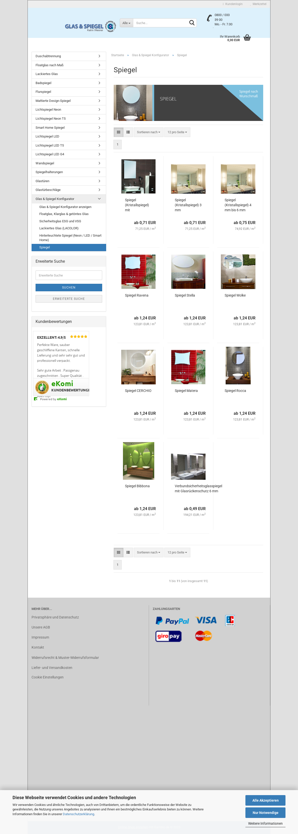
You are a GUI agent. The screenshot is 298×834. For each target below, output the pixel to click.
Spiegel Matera (186, 391)
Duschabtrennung (48, 56)
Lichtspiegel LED (47, 136)
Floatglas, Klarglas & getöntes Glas (64, 214)
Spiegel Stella (185, 295)
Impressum (40, 637)
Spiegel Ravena (136, 295)
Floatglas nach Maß (50, 65)
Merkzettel (258, 4)
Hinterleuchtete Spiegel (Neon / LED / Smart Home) (70, 238)
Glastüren (42, 181)
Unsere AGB (41, 627)
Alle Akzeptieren (265, 800)
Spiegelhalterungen (49, 172)
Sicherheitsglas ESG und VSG (60, 221)
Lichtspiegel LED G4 (50, 154)
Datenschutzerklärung (78, 814)
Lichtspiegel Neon (48, 109)
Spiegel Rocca (235, 391)
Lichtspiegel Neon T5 (51, 118)
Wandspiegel (45, 163)
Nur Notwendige (265, 813)
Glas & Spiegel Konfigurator (55, 199)
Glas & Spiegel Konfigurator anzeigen (65, 207)
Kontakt (38, 647)
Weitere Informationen (265, 823)
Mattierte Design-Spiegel (53, 101)
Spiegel (44, 247)
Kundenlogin (233, 4)
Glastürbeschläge (48, 190)
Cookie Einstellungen (48, 677)
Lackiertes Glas (47, 74)
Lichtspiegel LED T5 (50, 145)
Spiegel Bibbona (137, 486)
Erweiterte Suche (69, 299)
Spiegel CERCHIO (138, 391)
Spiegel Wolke (235, 295)
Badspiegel (43, 83)
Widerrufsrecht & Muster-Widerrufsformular (65, 658)
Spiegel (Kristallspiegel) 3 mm (188, 205)
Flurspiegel (43, 92)
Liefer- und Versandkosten (52, 668)
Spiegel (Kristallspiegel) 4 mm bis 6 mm (238, 205)
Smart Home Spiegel (50, 127)
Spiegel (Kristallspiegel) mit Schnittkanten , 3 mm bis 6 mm (138, 205)
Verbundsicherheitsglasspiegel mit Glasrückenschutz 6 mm (198, 488)
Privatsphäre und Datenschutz (55, 617)
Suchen (69, 287)
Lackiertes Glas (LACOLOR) (59, 228)
